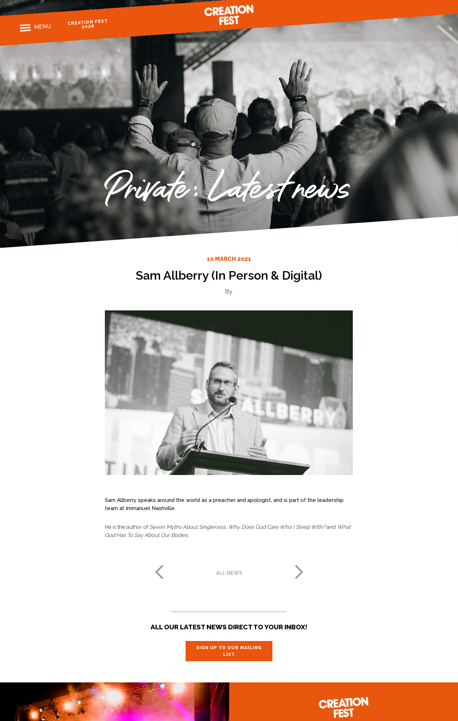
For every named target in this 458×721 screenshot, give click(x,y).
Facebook (397, 10)
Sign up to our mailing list (229, 651)
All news (229, 573)
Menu (42, 26)
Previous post (159, 572)
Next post (299, 572)
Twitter (421, 8)
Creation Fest (229, 15)
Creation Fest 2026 (87, 23)
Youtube (434, 7)
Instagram (409, 9)
